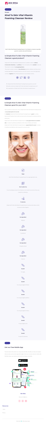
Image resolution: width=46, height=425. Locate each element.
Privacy (3, 412)
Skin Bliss (23, 393)
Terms (4, 409)
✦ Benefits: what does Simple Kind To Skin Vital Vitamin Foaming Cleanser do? (22, 86)
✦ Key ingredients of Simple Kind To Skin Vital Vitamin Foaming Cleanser (20, 88)
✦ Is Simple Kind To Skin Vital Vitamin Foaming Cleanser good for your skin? (21, 83)
